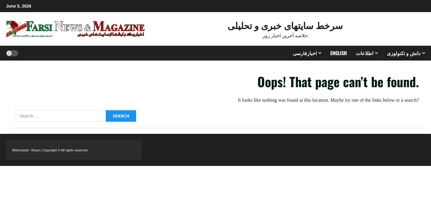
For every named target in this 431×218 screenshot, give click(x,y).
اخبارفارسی (305, 53)
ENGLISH (338, 53)
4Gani (35, 150)
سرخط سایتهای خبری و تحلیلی (285, 25)
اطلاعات (364, 53)
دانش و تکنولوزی (403, 53)
